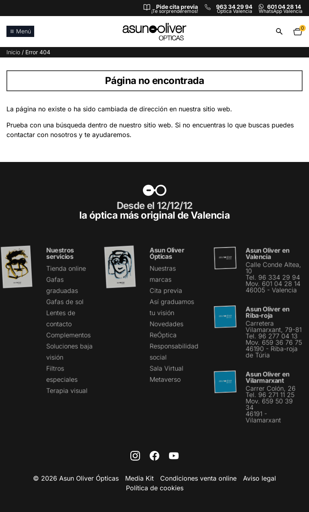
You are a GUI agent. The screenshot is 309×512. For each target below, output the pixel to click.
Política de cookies (154, 488)
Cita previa (166, 291)
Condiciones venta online (198, 478)
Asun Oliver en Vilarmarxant (267, 377)
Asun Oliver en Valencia (267, 254)
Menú (20, 31)
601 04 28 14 (284, 6)
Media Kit (139, 478)
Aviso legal (259, 478)
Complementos (68, 335)
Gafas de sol (64, 302)
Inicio (13, 52)
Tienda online (66, 269)
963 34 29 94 (234, 6)
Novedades (166, 324)
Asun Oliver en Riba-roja (267, 312)
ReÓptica (163, 335)
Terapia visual (66, 390)
